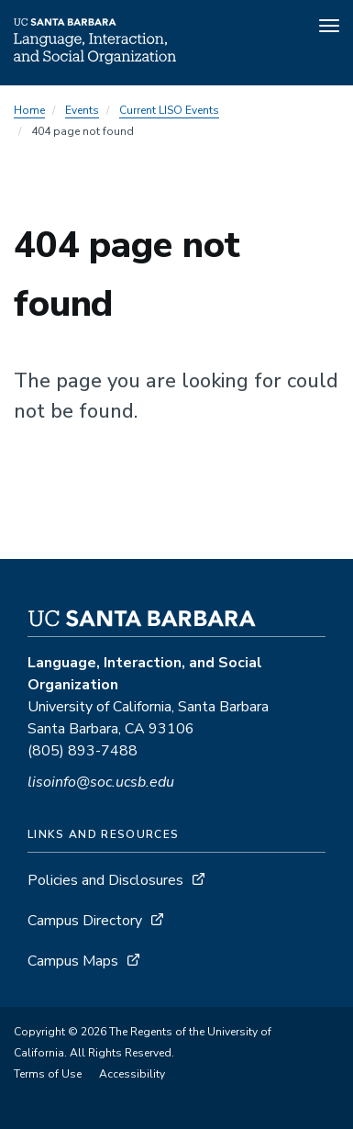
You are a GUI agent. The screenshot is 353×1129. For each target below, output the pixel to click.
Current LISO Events (169, 110)
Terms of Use (48, 1074)
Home (29, 110)
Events (82, 110)
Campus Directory (85, 921)
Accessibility (132, 1074)
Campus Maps (73, 961)
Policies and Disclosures (105, 880)
